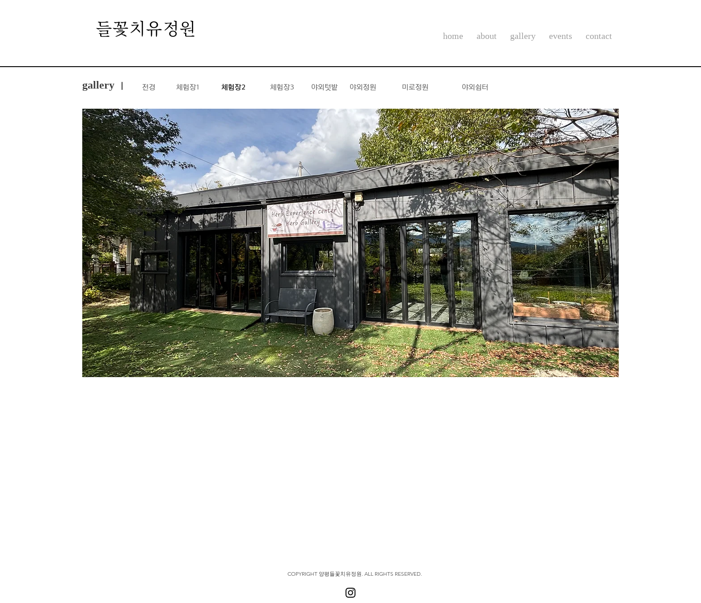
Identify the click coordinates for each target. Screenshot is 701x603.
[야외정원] (363, 86)
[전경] (148, 86)
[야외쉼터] (475, 86)
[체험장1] (187, 86)
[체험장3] (282, 86)
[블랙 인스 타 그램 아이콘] (350, 592)
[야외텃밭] (324, 86)
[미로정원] (415, 86)
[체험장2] (233, 86)
